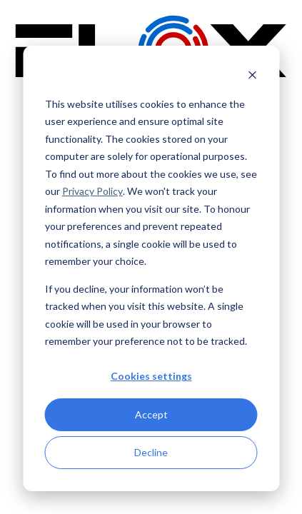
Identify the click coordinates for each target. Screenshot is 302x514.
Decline (151, 452)
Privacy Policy (92, 191)
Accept (151, 414)
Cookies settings (151, 376)
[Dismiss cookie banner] (252, 77)
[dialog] (151, 268)
